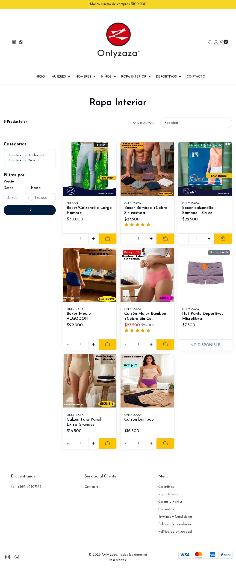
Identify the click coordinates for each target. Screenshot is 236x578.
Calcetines (166, 482)
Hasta (36, 183)
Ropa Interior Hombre (26, 149)
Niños (106, 71)
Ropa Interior (133, 71)
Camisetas (166, 504)
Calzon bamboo (139, 414)
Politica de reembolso (174, 519)
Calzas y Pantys (170, 497)
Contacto (195, 71)
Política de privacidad (175, 527)
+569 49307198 (29, 482)
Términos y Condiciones (175, 512)
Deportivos (166, 71)
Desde (8, 183)
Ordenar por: (143, 117)
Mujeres (58, 71)
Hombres (83, 71)
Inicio (40, 71)
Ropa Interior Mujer (24, 155)
